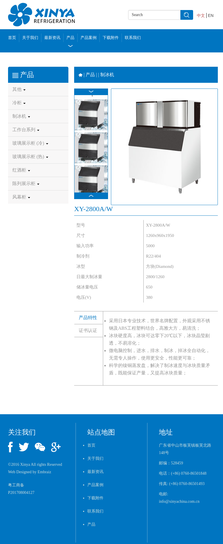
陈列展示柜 (25, 183)
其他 (19, 89)
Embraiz (44, 472)
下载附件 (111, 38)
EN (211, 15)
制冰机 (21, 116)
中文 (201, 15)
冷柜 (19, 102)
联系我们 (133, 38)
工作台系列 (25, 129)
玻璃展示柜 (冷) (30, 143)
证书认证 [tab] (88, 330)
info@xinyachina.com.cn (179, 501)
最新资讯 (52, 38)
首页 (12, 38)
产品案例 (88, 38)
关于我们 (30, 38)
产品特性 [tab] (88, 317)
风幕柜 (21, 197)
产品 (70, 38)
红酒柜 (21, 170)
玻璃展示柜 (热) (30, 156)
